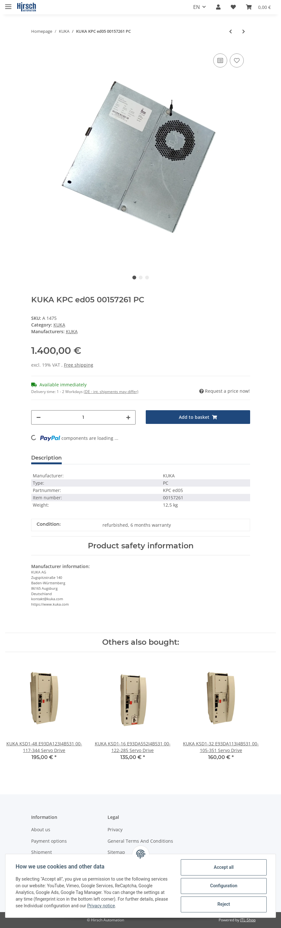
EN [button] (196, 7)
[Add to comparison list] (220, 60)
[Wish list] (233, 7)
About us (40, 829)
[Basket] (258, 7)
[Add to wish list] (237, 60)
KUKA (59, 325)
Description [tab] (46, 458)
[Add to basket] (198, 417)
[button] (218, 7)
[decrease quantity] (39, 417)
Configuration (223, 885)
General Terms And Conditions (140, 841)
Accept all (224, 867)
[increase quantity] (128, 417)
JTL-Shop (248, 920)
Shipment (41, 852)
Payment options (49, 841)
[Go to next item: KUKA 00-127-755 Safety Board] (243, 31)
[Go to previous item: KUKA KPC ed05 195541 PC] (230, 31)
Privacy (115, 829)
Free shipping (78, 365)
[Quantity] (83, 417)
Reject (223, 904)
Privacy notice (101, 905)
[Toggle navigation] (8, 4)
